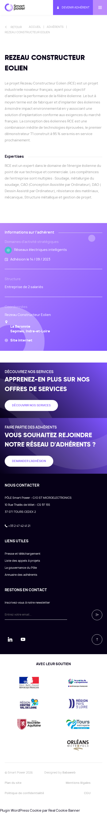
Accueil (35, 27)
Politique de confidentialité (24, 793)
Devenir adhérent (73, 7)
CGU (87, 793)
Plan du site (13, 782)
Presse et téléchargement (22, 553)
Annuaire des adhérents (21, 574)
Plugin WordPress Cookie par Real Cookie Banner (40, 810)
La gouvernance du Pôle (21, 567)
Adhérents (55, 27)
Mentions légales (78, 782)
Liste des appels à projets (22, 560)
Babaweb (69, 772)
